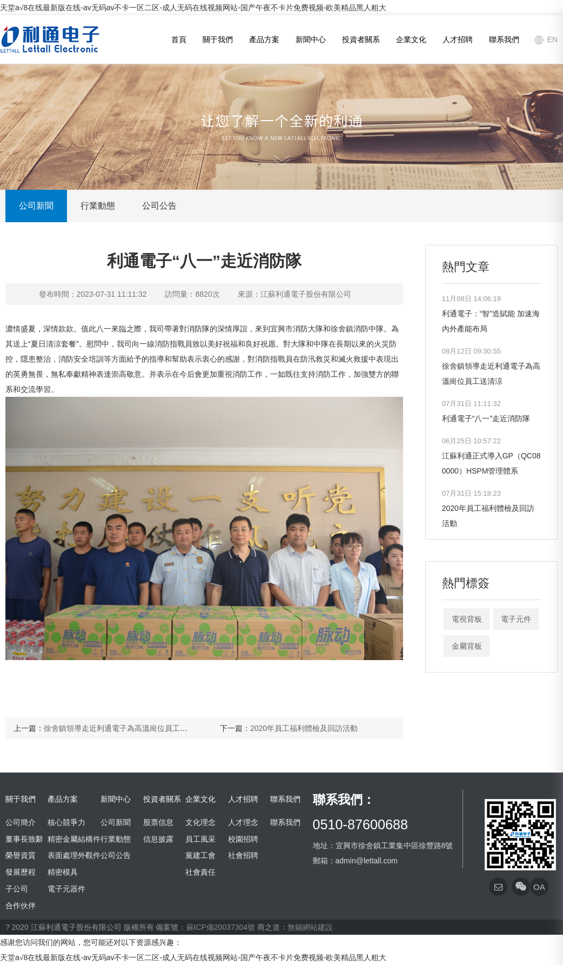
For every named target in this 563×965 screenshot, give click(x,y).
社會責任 (200, 872)
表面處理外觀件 (74, 855)
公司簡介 (20, 822)
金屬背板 (467, 646)
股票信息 (158, 822)
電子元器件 (66, 888)
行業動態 (98, 205)
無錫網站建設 (310, 927)
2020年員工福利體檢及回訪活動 (304, 728)
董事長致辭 (24, 839)
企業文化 (411, 39)
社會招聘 (243, 855)
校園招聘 (243, 839)
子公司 (16, 888)
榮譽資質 (20, 855)
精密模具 (63, 872)
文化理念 (200, 822)
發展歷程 (20, 872)
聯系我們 (504, 39)
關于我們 (218, 39)
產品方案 (264, 39)
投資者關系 (361, 39)
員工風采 (200, 839)
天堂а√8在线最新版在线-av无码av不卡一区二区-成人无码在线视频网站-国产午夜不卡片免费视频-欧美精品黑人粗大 (193, 7)
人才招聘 (458, 39)
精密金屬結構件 (74, 839)
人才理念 (243, 822)
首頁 (178, 39)
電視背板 (467, 619)
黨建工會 (200, 855)
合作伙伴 (20, 905)
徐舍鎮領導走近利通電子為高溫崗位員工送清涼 (123, 728)
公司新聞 (36, 205)
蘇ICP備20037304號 (221, 927)
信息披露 (158, 839)
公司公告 (159, 205)
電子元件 (516, 619)
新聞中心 (311, 39)
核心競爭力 (66, 822)
